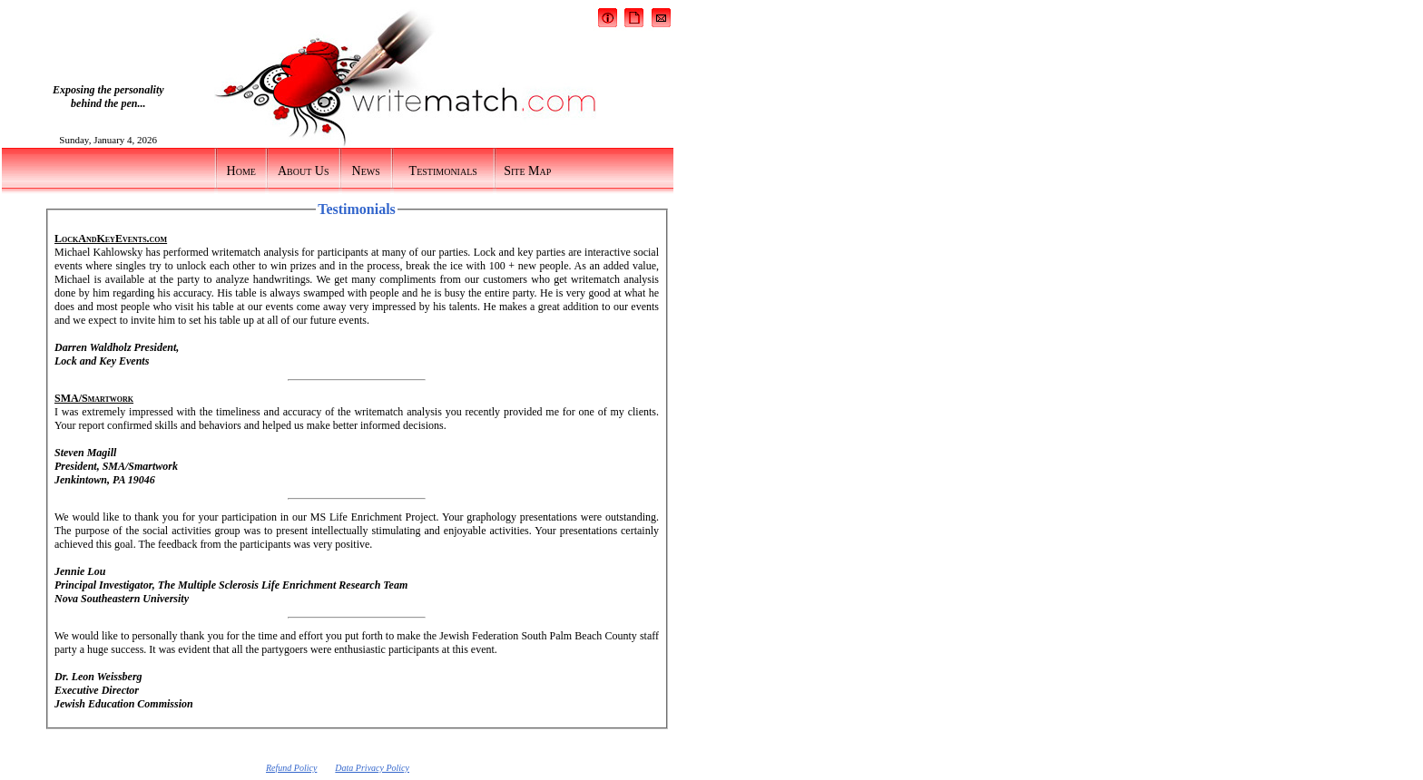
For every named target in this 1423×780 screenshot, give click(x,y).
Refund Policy (291, 768)
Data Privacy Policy (372, 768)
